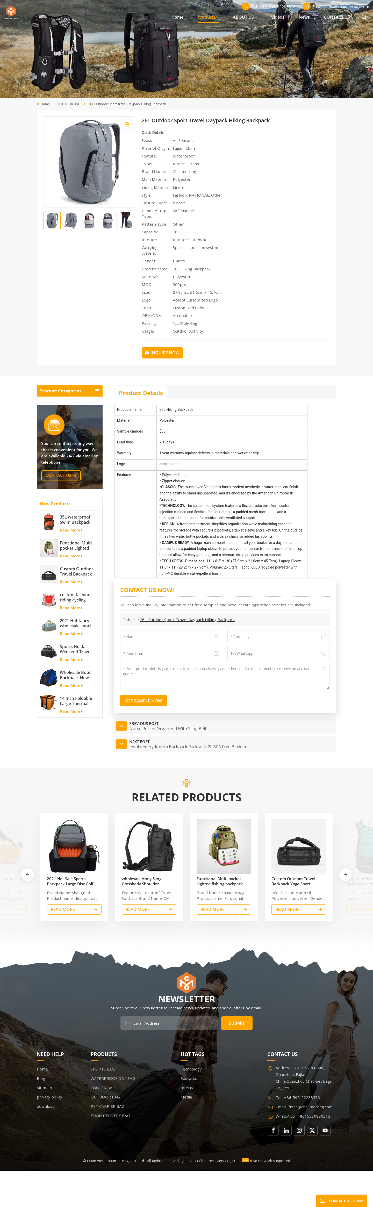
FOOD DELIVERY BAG (61, 463)
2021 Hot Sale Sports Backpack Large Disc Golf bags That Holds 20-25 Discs (72, 917)
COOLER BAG (53, 427)
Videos (277, 17)
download (46, 1142)
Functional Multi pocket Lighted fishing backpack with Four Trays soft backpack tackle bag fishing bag (77, 618)
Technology (191, 1105)
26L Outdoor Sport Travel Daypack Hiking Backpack (187, 619)
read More (63, 946)
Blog (41, 1114)
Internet (188, 1124)
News (304, 17)
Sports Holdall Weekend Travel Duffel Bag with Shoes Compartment (75, 722)
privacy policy (49, 1133)
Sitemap (44, 1124)
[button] (345, 911)
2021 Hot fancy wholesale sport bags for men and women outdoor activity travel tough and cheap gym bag (77, 696)
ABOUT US (243, 17)
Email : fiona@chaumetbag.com (336, 6)
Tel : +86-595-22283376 (269, 6)
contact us (58, 548)
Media (186, 1133)
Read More (71, 602)
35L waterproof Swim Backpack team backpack (75, 592)
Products (207, 17)
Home (177, 17)
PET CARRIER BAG (58, 451)
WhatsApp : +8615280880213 (303, 1152)
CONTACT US (337, 17)
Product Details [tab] (141, 393)
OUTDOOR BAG (69, 104)
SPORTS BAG (53, 403)
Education (189, 1114)
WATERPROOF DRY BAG (64, 415)
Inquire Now (162, 353)
